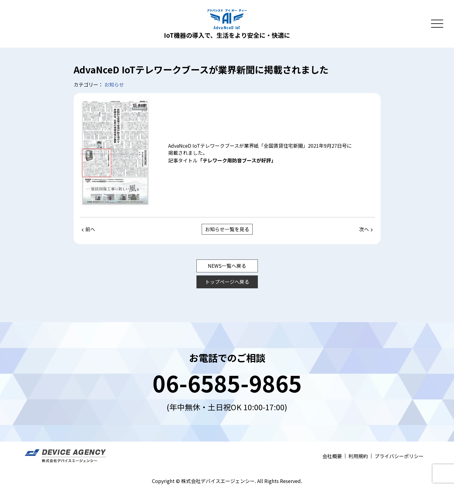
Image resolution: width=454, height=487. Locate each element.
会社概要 (332, 455)
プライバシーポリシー (399, 455)
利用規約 (358, 455)
